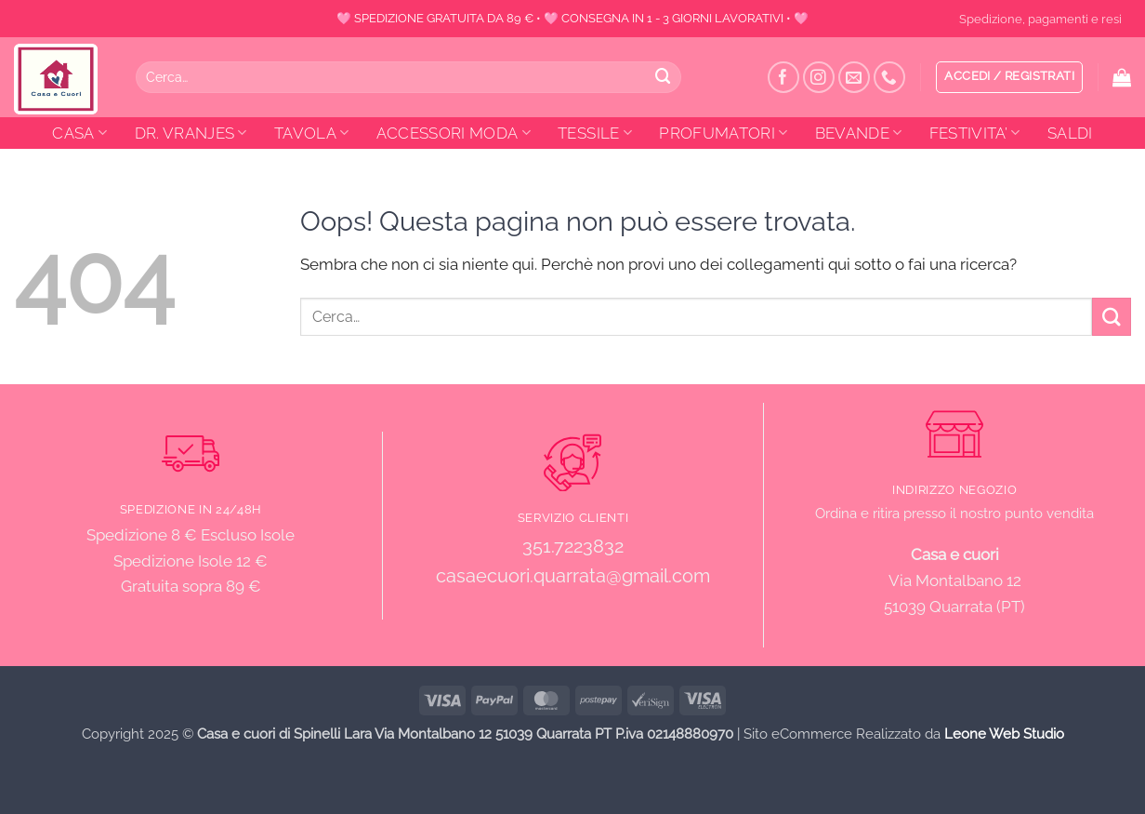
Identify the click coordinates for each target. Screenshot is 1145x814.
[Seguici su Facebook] (784, 77)
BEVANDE (858, 133)
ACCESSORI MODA (453, 133)
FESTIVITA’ (974, 133)
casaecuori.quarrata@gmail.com (573, 577)
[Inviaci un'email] (854, 77)
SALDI (1070, 133)
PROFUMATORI (723, 133)
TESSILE (595, 133)
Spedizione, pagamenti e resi (1040, 18)
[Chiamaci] (890, 77)
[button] (1009, 77)
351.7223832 (573, 546)
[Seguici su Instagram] (819, 77)
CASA (79, 133)
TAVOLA (311, 133)
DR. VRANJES (191, 133)
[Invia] (663, 76)
